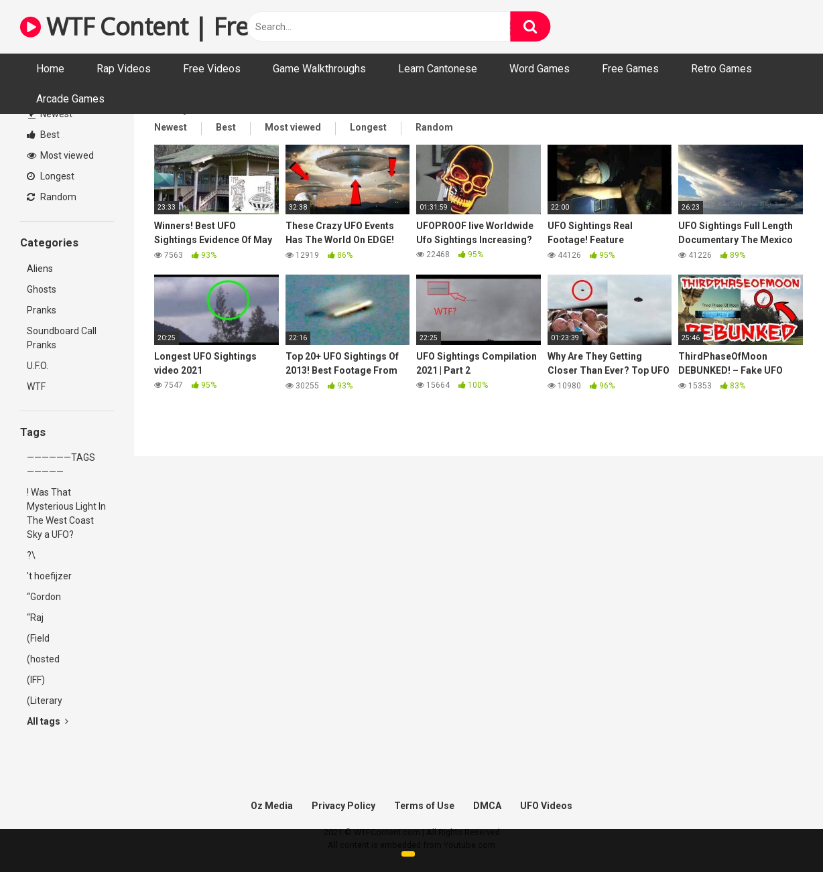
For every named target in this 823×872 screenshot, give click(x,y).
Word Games (539, 68)
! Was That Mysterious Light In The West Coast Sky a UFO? (66, 513)
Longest (50, 176)
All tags (47, 721)
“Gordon (44, 596)
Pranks (41, 310)
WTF (36, 386)
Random (51, 197)
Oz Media (272, 805)
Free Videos (212, 68)
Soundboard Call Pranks (62, 337)
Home (50, 68)
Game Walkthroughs (319, 68)
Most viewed (60, 155)
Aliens (40, 268)
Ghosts (41, 289)
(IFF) (36, 679)
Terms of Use (424, 805)
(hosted (43, 659)
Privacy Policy (343, 805)
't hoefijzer (49, 576)
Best (43, 134)
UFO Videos (546, 805)
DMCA (487, 805)
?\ (31, 555)
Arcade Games (70, 98)
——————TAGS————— (61, 464)
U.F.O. (37, 365)
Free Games (630, 68)
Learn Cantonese (437, 68)
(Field (38, 638)
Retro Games (721, 68)
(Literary (44, 700)
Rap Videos (124, 68)
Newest (50, 113)
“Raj (35, 617)
